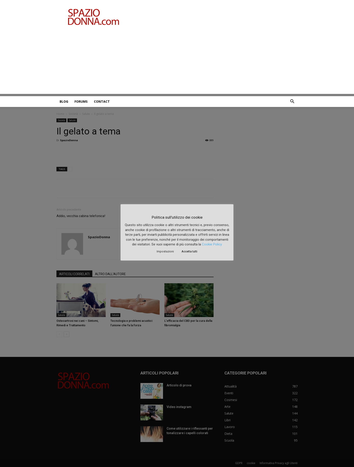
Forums (81, 101)
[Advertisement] (177, 62)
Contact (102, 101)
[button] (292, 102)
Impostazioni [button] (165, 251)
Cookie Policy (212, 244)
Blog (64, 101)
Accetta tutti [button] (189, 251)
